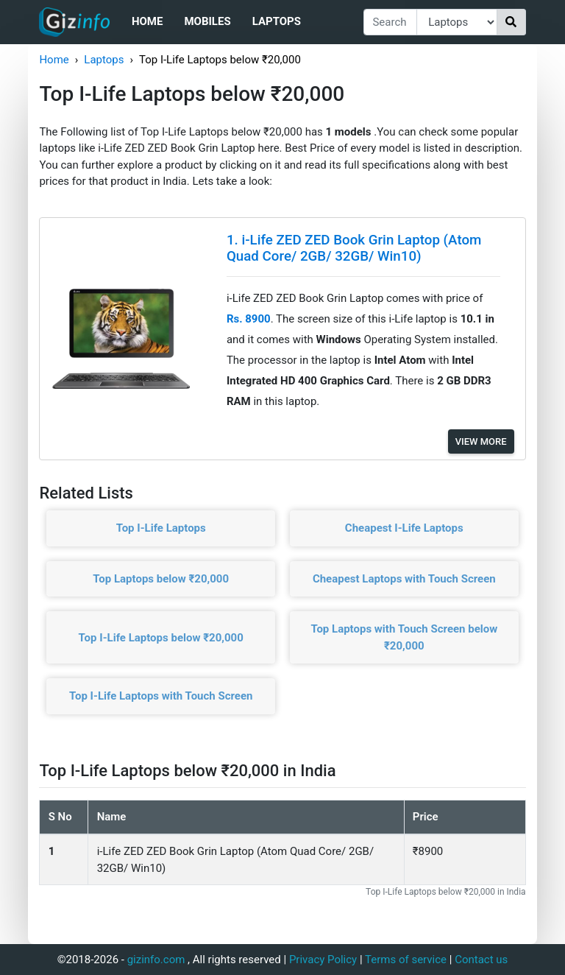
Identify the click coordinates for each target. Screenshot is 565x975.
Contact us (481, 959)
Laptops (276, 21)
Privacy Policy (323, 959)
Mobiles (207, 21)
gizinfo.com (156, 959)
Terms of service (406, 959)
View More (481, 441)
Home (147, 21)
